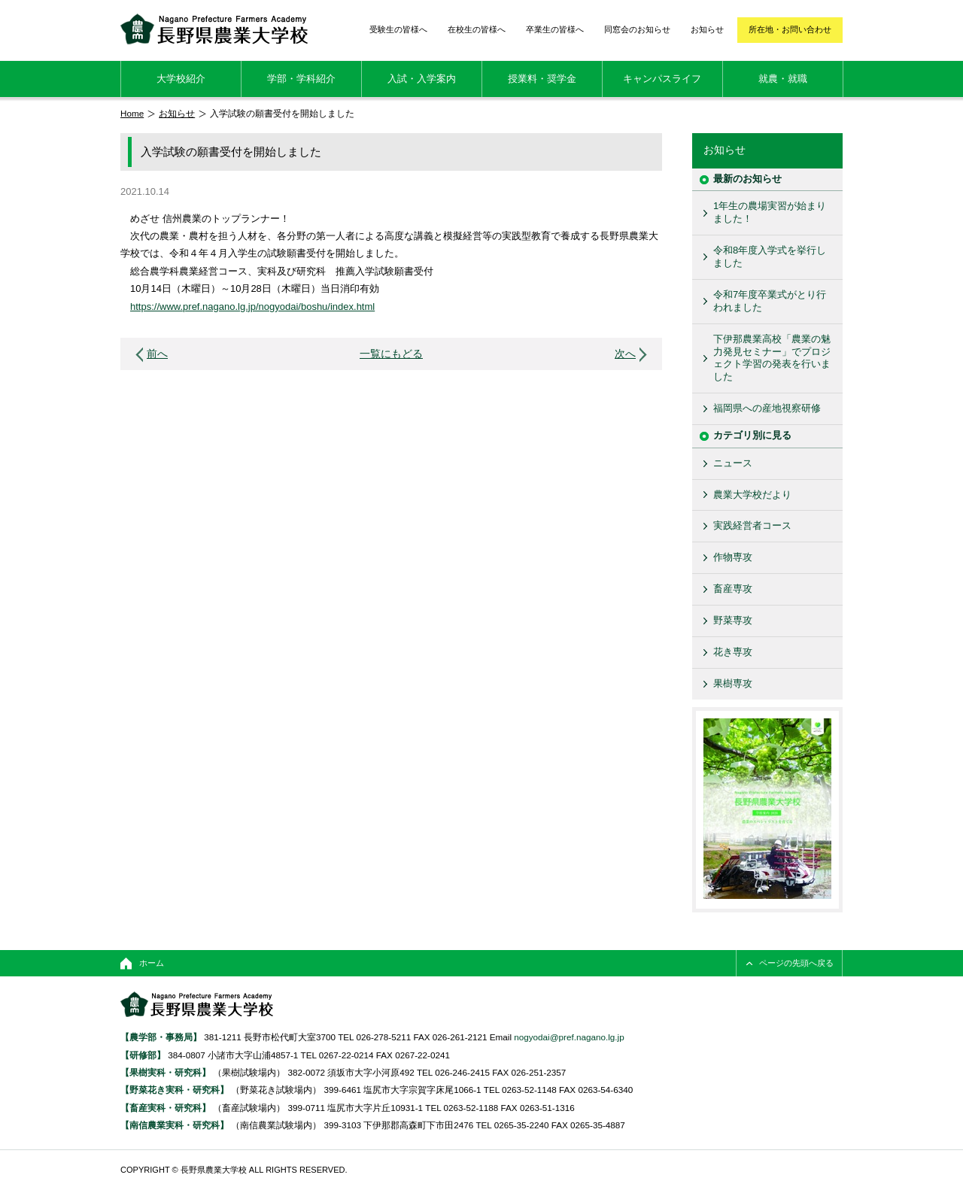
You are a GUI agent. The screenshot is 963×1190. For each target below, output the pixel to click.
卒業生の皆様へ (555, 29)
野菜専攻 (732, 620)
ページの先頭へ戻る (796, 962)
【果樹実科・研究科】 (165, 1072)
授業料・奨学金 (542, 78)
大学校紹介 (180, 78)
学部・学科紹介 (301, 78)
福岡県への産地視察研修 (767, 408)
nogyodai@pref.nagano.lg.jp (569, 1037)
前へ (157, 354)
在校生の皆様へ (477, 29)
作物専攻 (732, 557)
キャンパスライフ (662, 78)
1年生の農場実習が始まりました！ (769, 212)
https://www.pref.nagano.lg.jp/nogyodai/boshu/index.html (252, 306)
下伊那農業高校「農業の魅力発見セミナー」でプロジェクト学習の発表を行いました (772, 358)
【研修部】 (143, 1055)
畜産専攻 (732, 588)
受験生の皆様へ (398, 29)
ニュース (732, 463)
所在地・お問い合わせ (790, 29)
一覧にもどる (391, 354)
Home (132, 113)
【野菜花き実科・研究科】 (175, 1089)
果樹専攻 (732, 683)
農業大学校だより (752, 494)
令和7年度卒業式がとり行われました (769, 301)
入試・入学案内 (421, 78)
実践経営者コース (752, 525)
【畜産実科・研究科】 (165, 1108)
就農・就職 (782, 78)
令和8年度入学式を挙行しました (769, 256)
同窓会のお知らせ (637, 29)
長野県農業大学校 (214, 29)
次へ (625, 354)
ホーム (151, 962)
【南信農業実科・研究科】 (174, 1125)
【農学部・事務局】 (161, 1037)
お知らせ (707, 29)
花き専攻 (732, 651)
